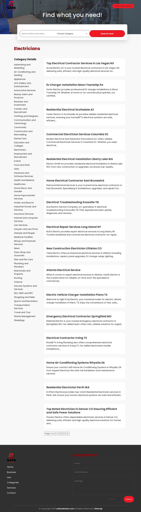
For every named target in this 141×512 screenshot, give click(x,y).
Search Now (107, 33)
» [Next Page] (68, 433)
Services (11, 487)
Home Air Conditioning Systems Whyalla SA (75, 363)
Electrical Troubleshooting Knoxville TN (72, 202)
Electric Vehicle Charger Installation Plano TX (77, 295)
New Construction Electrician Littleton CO (74, 248)
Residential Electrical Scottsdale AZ (70, 109)
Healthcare (72, 6)
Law (93, 6)
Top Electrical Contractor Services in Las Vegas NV (80, 63)
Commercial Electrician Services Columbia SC (77, 134)
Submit (129, 499)
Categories (104, 6)
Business (84, 6)
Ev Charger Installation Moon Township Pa (74, 85)
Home (60, 6)
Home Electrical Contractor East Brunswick (75, 180)
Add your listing (123, 6)
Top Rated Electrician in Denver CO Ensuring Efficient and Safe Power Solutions (81, 410)
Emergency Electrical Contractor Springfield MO (78, 316)
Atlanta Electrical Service (63, 270)
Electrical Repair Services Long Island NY (73, 227)
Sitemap (98, 508)
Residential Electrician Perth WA (67, 387)
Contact (11, 492)
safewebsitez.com (65, 508)
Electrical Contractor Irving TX (66, 338)
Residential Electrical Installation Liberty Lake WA (79, 159)
